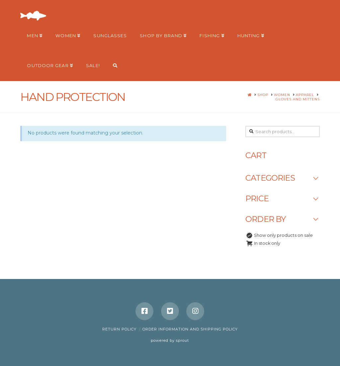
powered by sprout (170, 340)
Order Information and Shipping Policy (190, 329)
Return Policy (119, 329)
